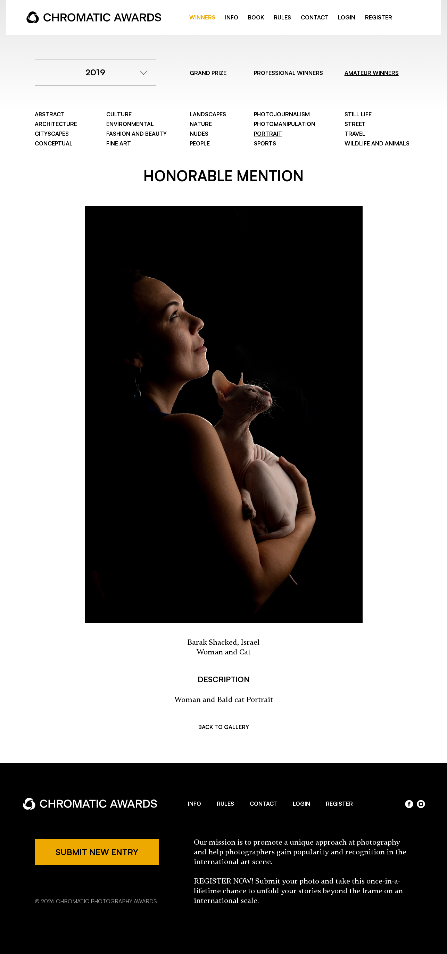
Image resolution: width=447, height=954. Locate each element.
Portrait (268, 133)
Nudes (199, 133)
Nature (201, 123)
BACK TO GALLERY (223, 726)
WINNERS (202, 17)
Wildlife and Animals (377, 143)
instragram (417, 18)
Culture (119, 114)
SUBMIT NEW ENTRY (97, 852)
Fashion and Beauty (136, 133)
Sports (265, 143)
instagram (421, 804)
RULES (282, 17)
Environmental (130, 123)
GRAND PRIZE (208, 72)
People (200, 143)
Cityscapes (52, 133)
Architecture (56, 123)
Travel (355, 133)
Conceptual (54, 143)
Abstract (49, 114)
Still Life (358, 114)
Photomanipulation (284, 123)
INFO (231, 17)
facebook (406, 18)
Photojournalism (282, 114)
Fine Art (118, 143)
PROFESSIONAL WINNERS (288, 72)
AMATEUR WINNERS (372, 72)
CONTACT (314, 17)
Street (355, 123)
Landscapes (208, 114)
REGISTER (378, 17)
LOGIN (346, 17)
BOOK (256, 17)
